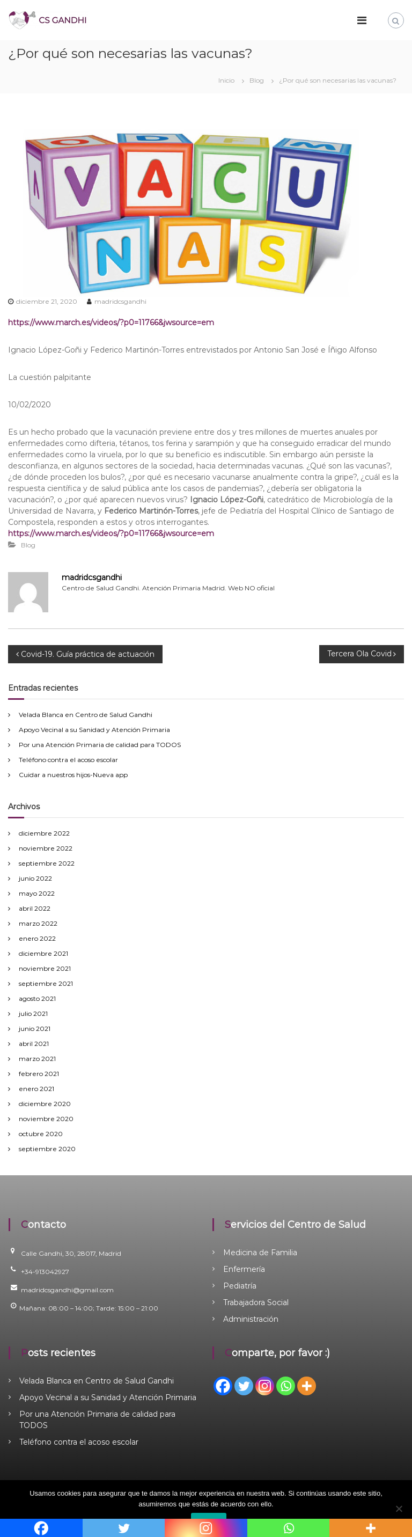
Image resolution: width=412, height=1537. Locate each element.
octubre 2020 (41, 1134)
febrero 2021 (39, 1074)
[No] (398, 1508)
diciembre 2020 (45, 1104)
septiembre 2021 (46, 983)
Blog (256, 80)
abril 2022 (34, 908)
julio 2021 (33, 1013)
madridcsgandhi (120, 301)
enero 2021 (36, 1089)
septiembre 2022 (47, 863)
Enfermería (244, 1269)
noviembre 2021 (45, 968)
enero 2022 (37, 938)
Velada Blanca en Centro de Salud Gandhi (85, 715)
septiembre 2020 (47, 1149)
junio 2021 (34, 1028)
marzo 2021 (37, 1059)
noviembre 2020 (46, 1119)
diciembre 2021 (43, 953)
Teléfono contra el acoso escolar (68, 760)
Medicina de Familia (260, 1252)
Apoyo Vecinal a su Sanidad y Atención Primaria (94, 730)
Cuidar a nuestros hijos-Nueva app (73, 775)
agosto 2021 (37, 998)
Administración (250, 1319)
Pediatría (239, 1286)
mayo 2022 (37, 893)
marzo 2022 (38, 923)
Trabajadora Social (256, 1302)
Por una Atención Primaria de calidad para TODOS (100, 745)
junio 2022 (35, 878)
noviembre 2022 (45, 848)
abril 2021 (34, 1044)
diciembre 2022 (44, 833)
